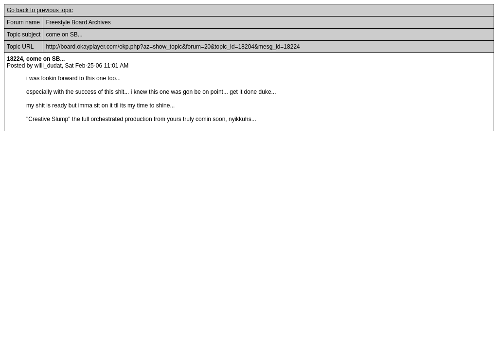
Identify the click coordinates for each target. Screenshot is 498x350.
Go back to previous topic (39, 10)
